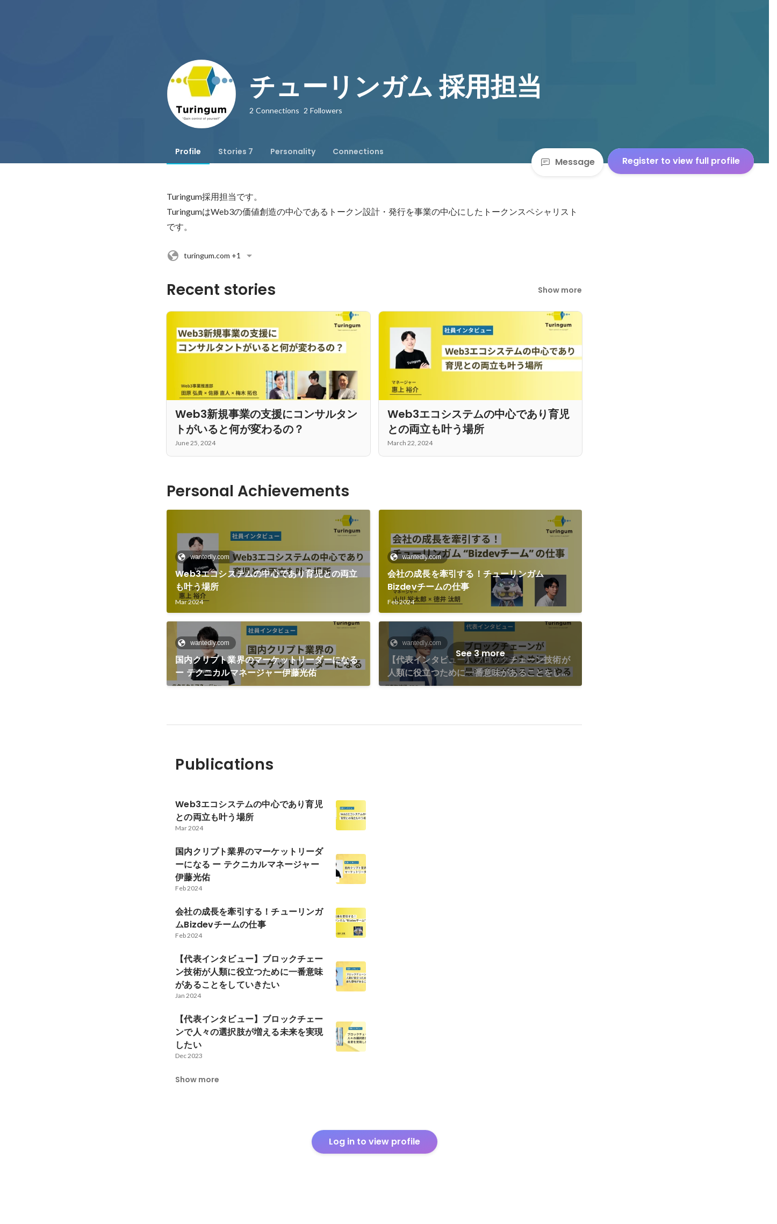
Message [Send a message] (567, 162)
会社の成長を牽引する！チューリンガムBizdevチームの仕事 (465, 580)
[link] (268, 561)
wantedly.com (206, 557)
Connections (358, 151)
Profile (188, 151)
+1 (211, 255)
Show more (560, 290)
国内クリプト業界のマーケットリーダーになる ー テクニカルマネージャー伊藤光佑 (266, 666)
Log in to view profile (374, 1141)
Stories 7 (235, 151)
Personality (292, 151)
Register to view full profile (681, 161)
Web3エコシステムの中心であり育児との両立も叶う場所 (266, 580)
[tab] (188, 151)
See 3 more (480, 653)
